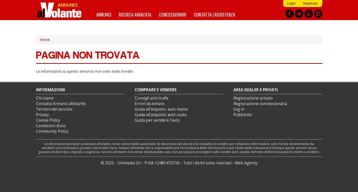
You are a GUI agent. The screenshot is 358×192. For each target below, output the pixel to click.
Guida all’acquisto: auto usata (160, 114)
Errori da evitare (150, 103)
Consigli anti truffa (151, 98)
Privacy (42, 114)
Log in (238, 109)
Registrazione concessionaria (260, 103)
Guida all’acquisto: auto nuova (161, 109)
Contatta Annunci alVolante (61, 103)
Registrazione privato (253, 98)
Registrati (310, 3)
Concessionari (172, 14)
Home (45, 39)
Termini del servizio (54, 109)
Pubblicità (242, 114)
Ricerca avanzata (135, 14)
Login (291, 3)
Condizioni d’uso (51, 125)
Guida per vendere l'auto (157, 120)
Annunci (103, 14)
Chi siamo (45, 98)
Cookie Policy (48, 120)
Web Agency (246, 163)
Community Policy (52, 131)
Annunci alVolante (59, 10)
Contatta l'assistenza (214, 14)
